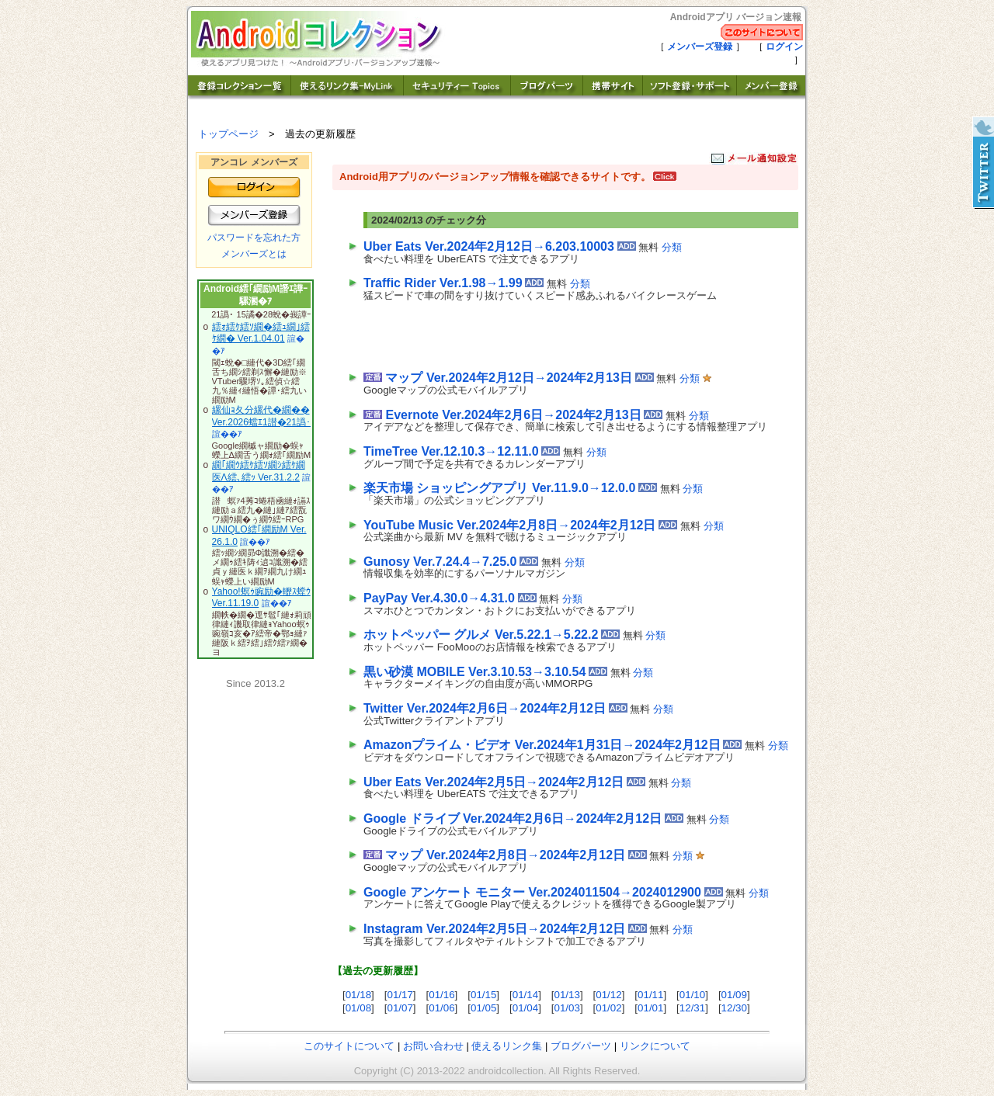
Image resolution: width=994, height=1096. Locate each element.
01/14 (525, 995)
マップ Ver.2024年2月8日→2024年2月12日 (505, 855)
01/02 (608, 1008)
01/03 (567, 1008)
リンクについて (655, 1046)
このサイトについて (349, 1046)
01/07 (399, 1008)
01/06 (441, 1008)
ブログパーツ (581, 1046)
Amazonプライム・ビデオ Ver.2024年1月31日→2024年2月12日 (542, 744)
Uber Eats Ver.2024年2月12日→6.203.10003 (488, 246)
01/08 (358, 1008)
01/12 (608, 995)
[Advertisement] (545, 333)
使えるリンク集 (506, 1046)
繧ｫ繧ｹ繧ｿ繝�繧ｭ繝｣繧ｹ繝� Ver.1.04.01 (261, 333)
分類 (672, 247)
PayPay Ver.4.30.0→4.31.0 (439, 598)
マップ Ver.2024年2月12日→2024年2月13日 (508, 377)
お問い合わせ (433, 1046)
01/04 (525, 1008)
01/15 (483, 995)
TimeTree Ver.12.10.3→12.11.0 (451, 451)
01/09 (734, 995)
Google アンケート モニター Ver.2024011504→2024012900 (532, 892)
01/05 (483, 1008)
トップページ (228, 134)
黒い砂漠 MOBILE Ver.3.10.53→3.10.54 (474, 671)
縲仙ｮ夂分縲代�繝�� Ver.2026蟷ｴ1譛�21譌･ (261, 416)
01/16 (441, 995)
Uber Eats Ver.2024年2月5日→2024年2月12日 (493, 782)
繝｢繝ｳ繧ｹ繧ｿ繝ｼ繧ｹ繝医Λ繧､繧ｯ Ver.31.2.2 (258, 471)
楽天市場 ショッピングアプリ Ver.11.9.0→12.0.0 (499, 487)
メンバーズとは (254, 253)
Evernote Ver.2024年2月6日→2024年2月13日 (513, 414)
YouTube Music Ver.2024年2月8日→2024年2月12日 (509, 525)
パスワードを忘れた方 (254, 237)
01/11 (650, 995)
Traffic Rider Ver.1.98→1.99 (443, 283)
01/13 (567, 995)
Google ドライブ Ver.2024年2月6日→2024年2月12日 (512, 818)
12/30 (734, 1008)
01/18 (358, 995)
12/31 (692, 1008)
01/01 (650, 1008)
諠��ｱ (227, 434)
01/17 (399, 995)
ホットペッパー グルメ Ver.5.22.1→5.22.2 (480, 634)
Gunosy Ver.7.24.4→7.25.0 (439, 561)
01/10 (692, 995)
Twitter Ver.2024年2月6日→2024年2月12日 (484, 708)
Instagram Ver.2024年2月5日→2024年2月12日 (494, 928)
